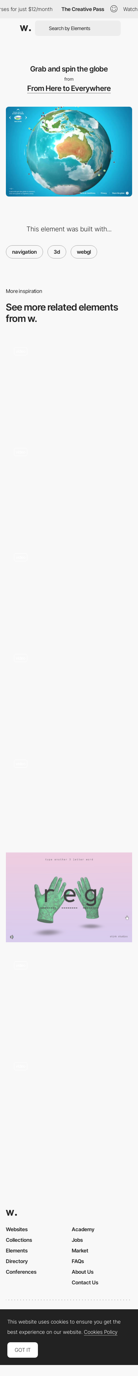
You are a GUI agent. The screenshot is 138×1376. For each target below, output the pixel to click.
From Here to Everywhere (69, 88)
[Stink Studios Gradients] (69, 897)
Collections (19, 1240)
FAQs (78, 1261)
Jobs (77, 1240)
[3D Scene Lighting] (69, 487)
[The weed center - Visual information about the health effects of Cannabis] (69, 998)
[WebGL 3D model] (69, 796)
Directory (17, 1261)
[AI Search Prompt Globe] (69, 693)
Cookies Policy (100, 1332)
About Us (82, 1272)
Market (80, 1250)
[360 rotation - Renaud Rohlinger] (69, 1099)
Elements (17, 1250)
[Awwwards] (25, 28)
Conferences (21, 1272)
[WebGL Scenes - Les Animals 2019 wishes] (69, 590)
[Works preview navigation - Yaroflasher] (69, 384)
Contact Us (85, 1282)
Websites (17, 1229)
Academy (83, 1229)
